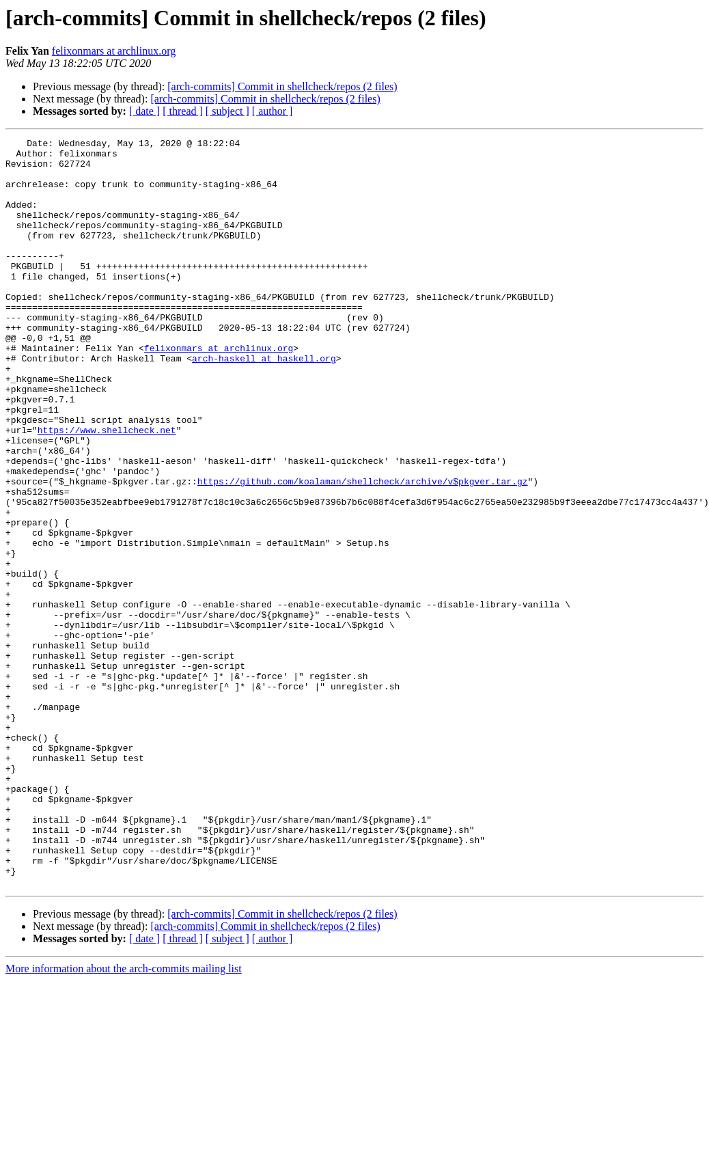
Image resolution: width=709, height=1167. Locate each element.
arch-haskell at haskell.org (264, 403)
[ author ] (272, 111)
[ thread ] (183, 111)
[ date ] (144, 111)
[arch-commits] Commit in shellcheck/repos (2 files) (282, 86)
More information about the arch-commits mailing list (123, 1118)
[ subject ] (227, 111)
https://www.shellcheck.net (107, 489)
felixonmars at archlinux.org (114, 51)
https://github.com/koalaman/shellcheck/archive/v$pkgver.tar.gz (362, 551)
